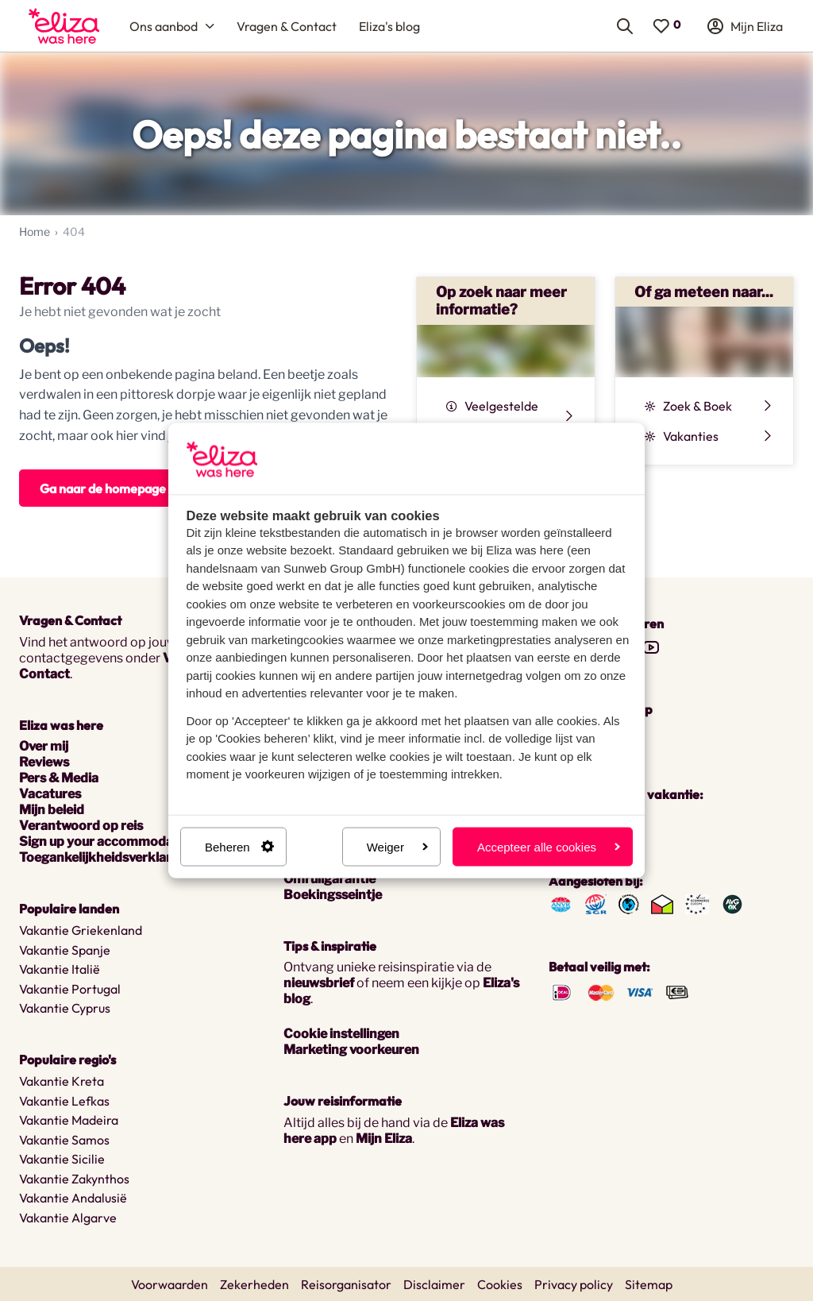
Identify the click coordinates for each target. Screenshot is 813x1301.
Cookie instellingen (341, 1033)
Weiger (397, 846)
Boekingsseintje (332, 894)
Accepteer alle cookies (548, 846)
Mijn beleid (51, 809)
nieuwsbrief (318, 982)
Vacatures (50, 793)
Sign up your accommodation (108, 841)
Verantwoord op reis (81, 825)
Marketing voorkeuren (351, 1049)
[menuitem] (64, 26)
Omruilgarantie (329, 878)
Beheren (239, 846)
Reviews (44, 762)
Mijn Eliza (384, 1138)
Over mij (43, 746)
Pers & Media (58, 778)
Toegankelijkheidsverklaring (105, 857)
